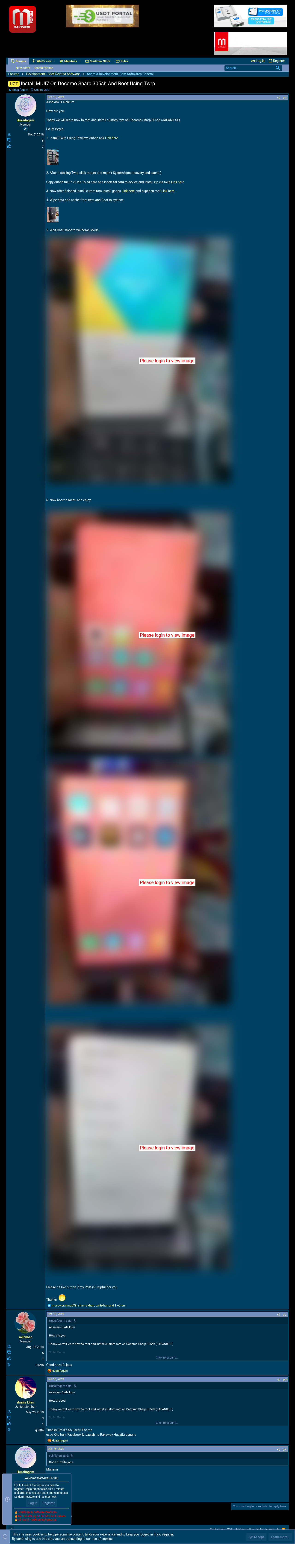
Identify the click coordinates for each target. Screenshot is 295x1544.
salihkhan (25, 1337)
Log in (32, 1503)
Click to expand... (167, 1357)
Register (48, 1503)
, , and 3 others (89, 1305)
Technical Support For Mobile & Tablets (42, 1516)
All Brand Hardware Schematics (37, 1520)
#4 (284, 1449)
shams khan (25, 1402)
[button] (54, 61)
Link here (111, 138)
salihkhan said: (59, 1455)
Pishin (39, 1365)
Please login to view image (167, 360)
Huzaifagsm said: (60, 1320)
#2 (284, 1314)
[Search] (253, 68)
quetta (39, 1430)
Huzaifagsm (20, 89)
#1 (284, 98)
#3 (284, 1380)
